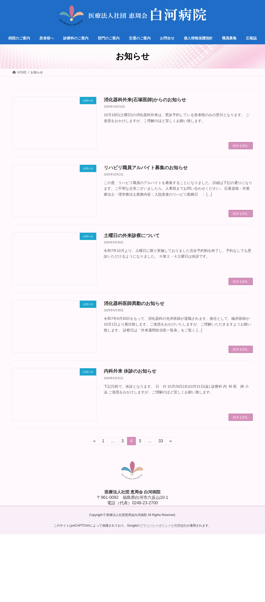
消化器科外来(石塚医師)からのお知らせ (145, 99)
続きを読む (240, 145)
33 (160, 441)
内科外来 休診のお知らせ (130, 371)
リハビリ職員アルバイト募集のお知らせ (146, 167)
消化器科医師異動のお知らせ (134, 303)
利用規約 (180, 525)
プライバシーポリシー (155, 525)
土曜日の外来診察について (132, 235)
